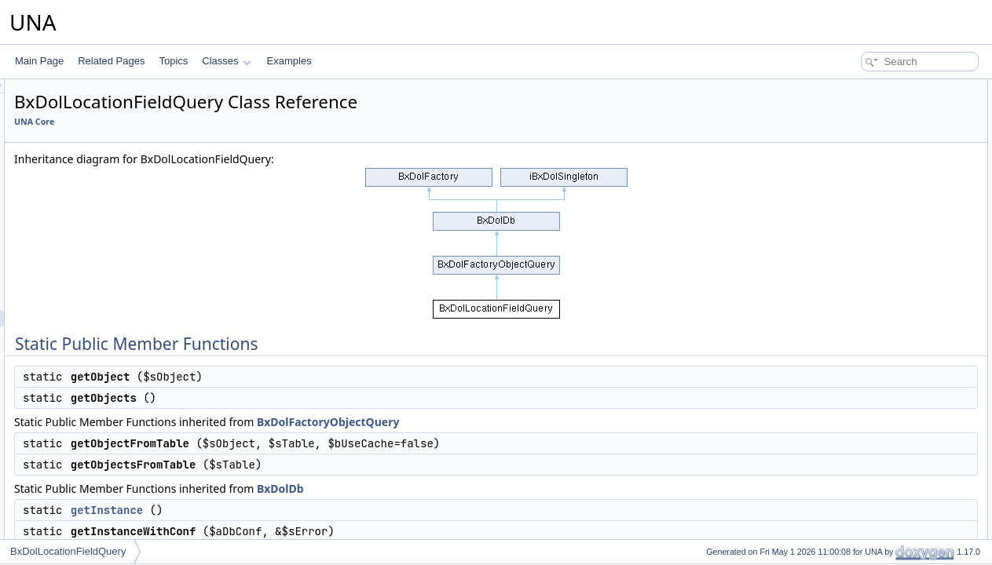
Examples (289, 61)
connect (845, 312)
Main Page (39, 61)
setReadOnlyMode (868, 295)
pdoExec (847, 364)
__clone (845, 277)
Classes (226, 61)
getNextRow (854, 502)
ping (838, 346)
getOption (849, 415)
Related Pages (111, 61)
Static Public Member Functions (883, 87)
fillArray (845, 536)
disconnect (851, 329)
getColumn (852, 467)
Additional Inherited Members (878, 243)
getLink (844, 208)
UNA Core (230, 121)
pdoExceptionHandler (874, 398)
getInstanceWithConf (873, 191)
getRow (845, 450)
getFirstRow (854, 484)
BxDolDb (476, 488)
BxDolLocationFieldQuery (68, 551)
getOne (844, 433)
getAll (841, 519)
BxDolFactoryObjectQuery (524, 421)
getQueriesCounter (869, 226)
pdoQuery (850, 381)
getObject (849, 105)
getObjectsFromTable (874, 156)
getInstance (303, 510)
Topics (173, 61)
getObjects (851, 122)
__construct (853, 260)
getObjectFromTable (871, 139)
